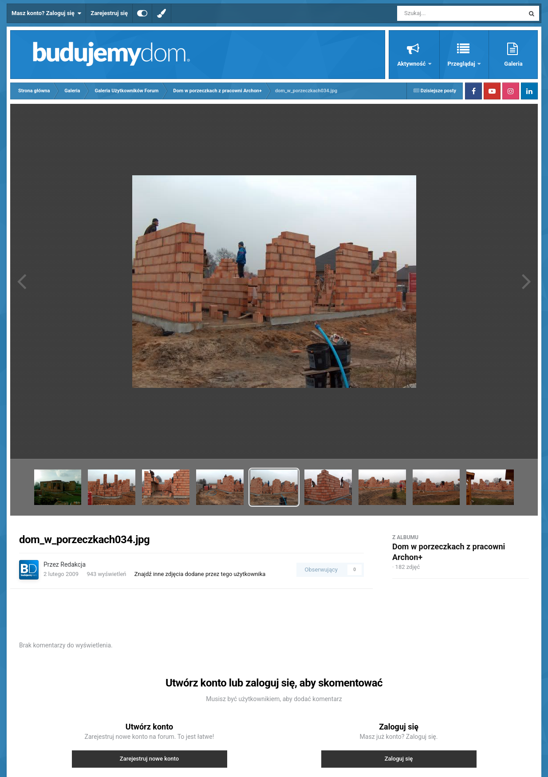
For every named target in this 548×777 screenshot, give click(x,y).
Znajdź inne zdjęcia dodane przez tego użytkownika (200, 574)
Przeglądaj (462, 63)
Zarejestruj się (109, 13)
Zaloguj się (399, 758)
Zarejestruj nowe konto (149, 758)
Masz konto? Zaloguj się (46, 13)
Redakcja (73, 564)
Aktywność (412, 63)
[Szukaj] (440, 13)
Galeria (513, 63)
